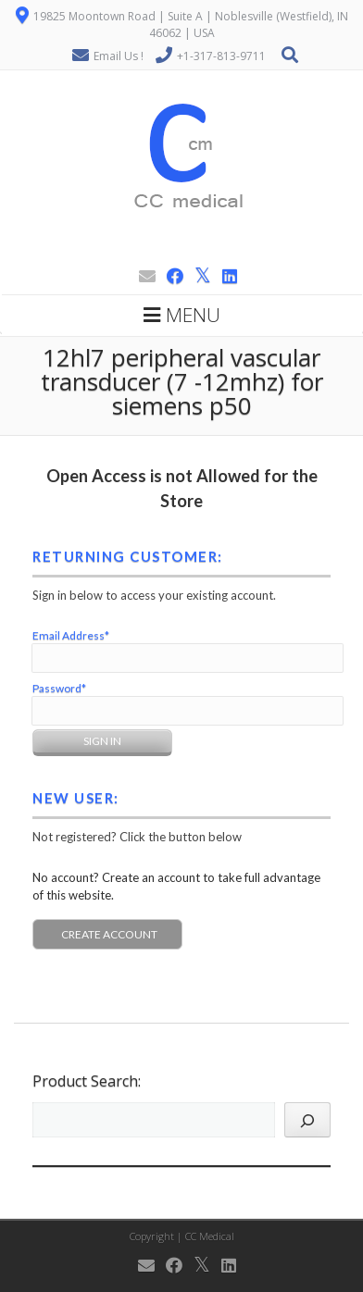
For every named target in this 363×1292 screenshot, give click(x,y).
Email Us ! (119, 56)
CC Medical (209, 1236)
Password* (59, 688)
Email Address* (70, 635)
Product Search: (86, 1081)
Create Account (109, 934)
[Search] (307, 1119)
